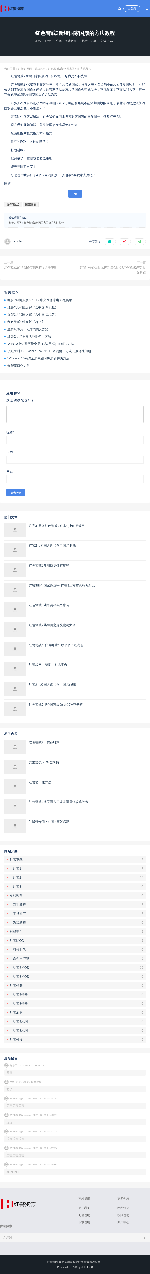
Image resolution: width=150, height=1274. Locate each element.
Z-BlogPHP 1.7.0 (83, 1267)
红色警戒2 (13, 204)
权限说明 (123, 1215)
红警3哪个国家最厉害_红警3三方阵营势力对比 (62, 585)
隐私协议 (123, 1208)
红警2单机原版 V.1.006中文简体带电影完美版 (39, 300)
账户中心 (123, 1222)
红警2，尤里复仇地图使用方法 (29, 336)
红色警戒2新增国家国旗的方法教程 (44, 222)
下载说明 (84, 1222)
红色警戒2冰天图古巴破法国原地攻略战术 (58, 802)
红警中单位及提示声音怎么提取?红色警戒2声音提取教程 (113, 270)
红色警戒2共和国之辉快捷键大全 (52, 625)
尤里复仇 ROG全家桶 (44, 762)
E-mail (10, 452)
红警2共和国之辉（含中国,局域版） (32, 314)
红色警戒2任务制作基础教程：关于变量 (30, 267)
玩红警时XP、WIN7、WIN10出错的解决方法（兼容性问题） (50, 351)
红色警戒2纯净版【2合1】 (26, 322)
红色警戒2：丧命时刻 (44, 742)
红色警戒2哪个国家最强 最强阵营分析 (56, 704)
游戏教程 (71, 41)
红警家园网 (25, 68)
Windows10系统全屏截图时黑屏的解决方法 (38, 358)
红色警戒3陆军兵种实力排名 (49, 605)
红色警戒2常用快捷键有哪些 (49, 565)
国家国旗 (30, 204)
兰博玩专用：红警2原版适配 (27, 329)
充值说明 (84, 1215)
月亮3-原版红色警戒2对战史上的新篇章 (57, 526)
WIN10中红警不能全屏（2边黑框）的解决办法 (40, 344)
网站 (9, 472)
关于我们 (84, 1208)
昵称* (10, 432)
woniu (17, 241)
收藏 (75, 194)
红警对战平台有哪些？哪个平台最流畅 (56, 645)
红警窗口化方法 (18, 365)
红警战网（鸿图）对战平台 (48, 664)
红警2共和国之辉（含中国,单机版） (32, 307)
